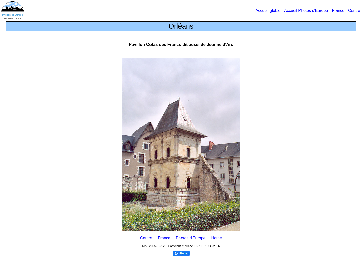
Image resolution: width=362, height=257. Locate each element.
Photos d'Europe (191, 238)
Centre (354, 10)
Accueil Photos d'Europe (306, 10)
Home (216, 238)
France (338, 10)
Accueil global (268, 10)
